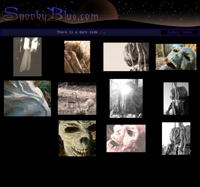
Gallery (173, 32)
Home (187, 32)
